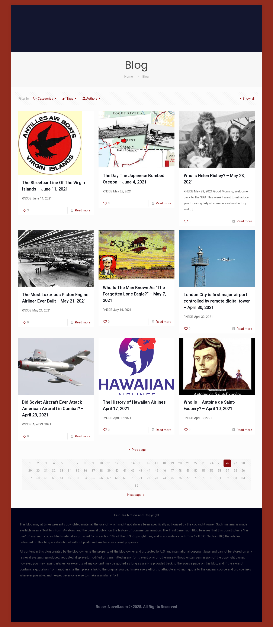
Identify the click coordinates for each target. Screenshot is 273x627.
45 (156, 471)
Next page (136, 495)
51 (203, 471)
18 (164, 463)
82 (227, 478)
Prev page (136, 450)
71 (140, 478)
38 (101, 471)
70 (132, 478)
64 (85, 478)
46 (164, 471)
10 (101, 463)
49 (188, 471)
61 (61, 478)
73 (156, 478)
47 (172, 471)
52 (211, 471)
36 (85, 471)
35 (77, 471)
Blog (145, 77)
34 (69, 471)
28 (243, 463)
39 (109, 471)
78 (195, 478)
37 (93, 471)
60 (53, 478)
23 (203, 463)
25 (219, 463)
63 (77, 478)
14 (132, 463)
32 (53, 471)
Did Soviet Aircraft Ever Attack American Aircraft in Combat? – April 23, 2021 (53, 409)
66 (101, 478)
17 (156, 463)
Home (128, 77)
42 (132, 471)
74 (164, 478)
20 (180, 463)
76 (180, 478)
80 (211, 478)
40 (117, 471)
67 (109, 478)
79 (203, 478)
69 (124, 478)
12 (117, 463)
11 (109, 463)
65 (93, 478)
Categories (45, 98)
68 (117, 478)
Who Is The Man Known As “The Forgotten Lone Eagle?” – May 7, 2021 (134, 294)
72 (148, 478)
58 (38, 478)
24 (211, 463)
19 (172, 463)
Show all (246, 98)
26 (227, 463)
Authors (92, 98)
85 (136, 485)
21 (188, 463)
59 (46, 478)
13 (124, 463)
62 (69, 478)
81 (219, 478)
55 (235, 471)
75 (172, 478)
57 (30, 478)
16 (148, 463)
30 (38, 471)
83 (235, 478)
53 (219, 471)
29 (30, 471)
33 (61, 471)
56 (243, 471)
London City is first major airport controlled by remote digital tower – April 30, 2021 (217, 301)
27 (235, 463)
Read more (82, 210)
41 (124, 471)
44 (148, 471)
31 (46, 471)
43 (140, 471)
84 (243, 478)
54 (227, 471)
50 (195, 471)
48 (180, 471)
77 (188, 478)
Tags (69, 98)
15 (140, 463)
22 (195, 463)
